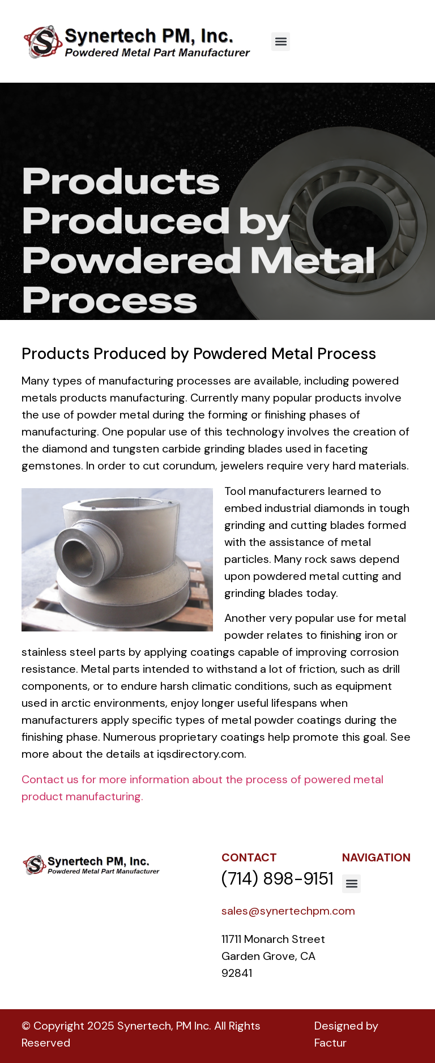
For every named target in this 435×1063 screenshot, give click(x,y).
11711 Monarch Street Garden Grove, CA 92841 (274, 956)
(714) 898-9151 (277, 879)
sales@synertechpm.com (288, 910)
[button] (280, 41)
